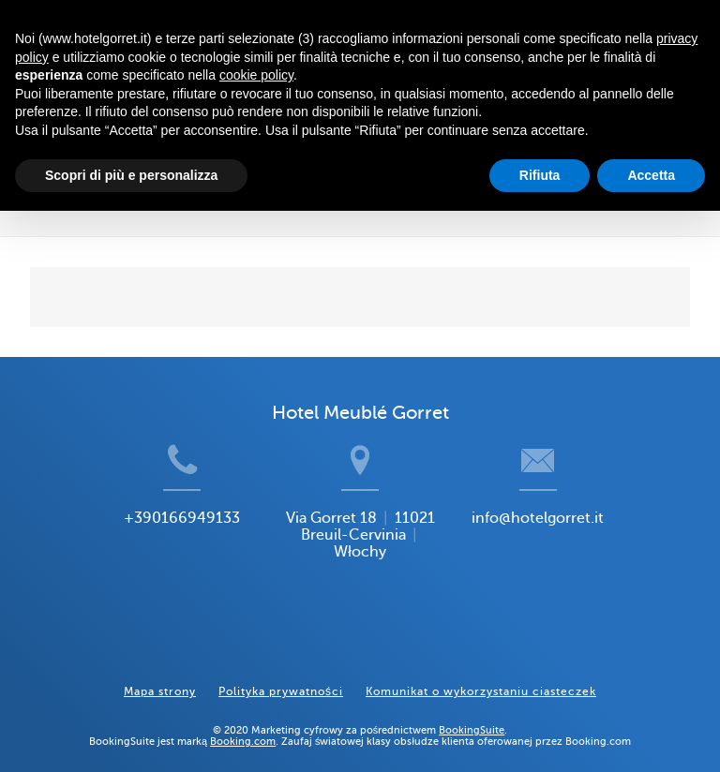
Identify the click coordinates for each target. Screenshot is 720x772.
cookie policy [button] (256, 74)
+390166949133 (159, 549)
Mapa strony (160, 676)
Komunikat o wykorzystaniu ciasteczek (481, 676)
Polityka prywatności (280, 676)
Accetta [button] (651, 175)
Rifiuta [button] (540, 175)
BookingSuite (471, 714)
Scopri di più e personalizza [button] (131, 175)
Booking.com (243, 726)
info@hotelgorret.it (562, 549)
